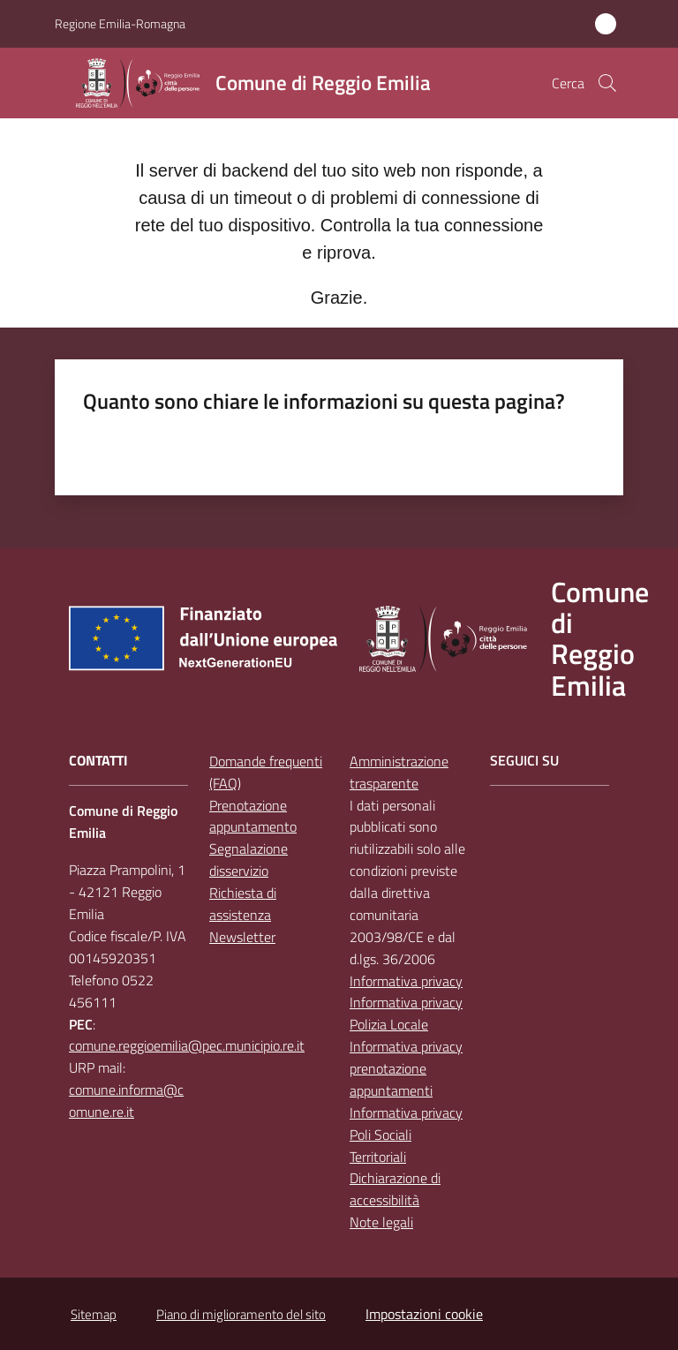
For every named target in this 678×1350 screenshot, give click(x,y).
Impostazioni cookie (424, 1313)
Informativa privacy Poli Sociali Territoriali (406, 1134)
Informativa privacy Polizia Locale (406, 1013)
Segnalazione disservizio (248, 859)
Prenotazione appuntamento (253, 816)
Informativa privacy (406, 981)
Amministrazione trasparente (399, 772)
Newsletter (242, 936)
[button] (607, 83)
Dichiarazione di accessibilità (395, 1188)
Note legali (381, 1222)
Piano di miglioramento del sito (241, 1314)
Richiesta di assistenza (242, 903)
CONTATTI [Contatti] (98, 760)
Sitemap (94, 1314)
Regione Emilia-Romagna (120, 23)
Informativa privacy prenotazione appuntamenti (406, 1068)
